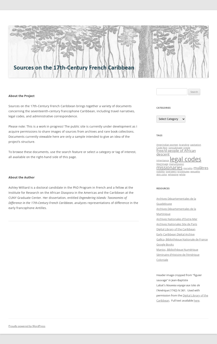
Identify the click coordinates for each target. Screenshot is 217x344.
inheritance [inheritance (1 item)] (162, 160)
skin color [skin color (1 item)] (161, 174)
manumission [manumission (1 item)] (176, 164)
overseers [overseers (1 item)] (171, 171)
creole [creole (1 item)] (186, 147)
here (196, 300)
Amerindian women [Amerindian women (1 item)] (167, 144)
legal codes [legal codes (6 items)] (185, 159)
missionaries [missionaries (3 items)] (169, 167)
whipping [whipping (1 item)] (173, 174)
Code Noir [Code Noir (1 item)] (162, 147)
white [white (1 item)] (182, 174)
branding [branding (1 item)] (184, 144)
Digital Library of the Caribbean (175, 229)
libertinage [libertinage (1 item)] (162, 164)
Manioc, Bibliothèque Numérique (177, 249)
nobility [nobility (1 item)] (160, 171)
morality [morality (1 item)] (188, 168)
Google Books (165, 244)
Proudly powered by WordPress (26, 326)
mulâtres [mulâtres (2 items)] (200, 167)
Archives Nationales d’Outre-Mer (176, 219)
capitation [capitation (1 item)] (195, 144)
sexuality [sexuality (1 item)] (195, 171)
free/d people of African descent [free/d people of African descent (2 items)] (176, 152)
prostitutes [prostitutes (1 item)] (183, 171)
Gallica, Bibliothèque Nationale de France (182, 239)
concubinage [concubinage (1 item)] (175, 147)
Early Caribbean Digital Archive (175, 234)
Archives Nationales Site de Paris (176, 224)
